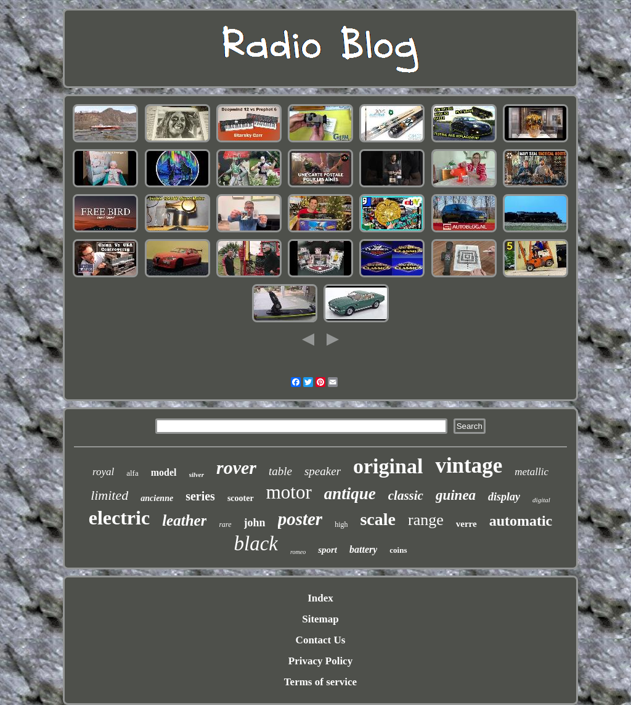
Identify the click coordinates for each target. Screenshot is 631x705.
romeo (298, 551)
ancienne (156, 498)
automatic (521, 521)
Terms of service (320, 682)
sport (327, 550)
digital (541, 499)
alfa (132, 473)
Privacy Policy (320, 661)
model (164, 472)
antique (350, 493)
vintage (468, 466)
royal (103, 472)
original (388, 466)
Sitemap (320, 619)
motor (289, 492)
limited (109, 495)
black (256, 543)
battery (363, 549)
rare (225, 524)
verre (466, 524)
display (504, 497)
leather (184, 520)
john (255, 522)
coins (398, 550)
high (341, 524)
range (426, 520)
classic (405, 495)
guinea (456, 495)
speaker (322, 471)
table (280, 471)
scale (378, 519)
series (200, 496)
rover (236, 467)
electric (119, 518)
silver (196, 474)
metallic (531, 472)
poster (300, 519)
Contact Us (321, 640)
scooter (240, 498)
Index (320, 598)
